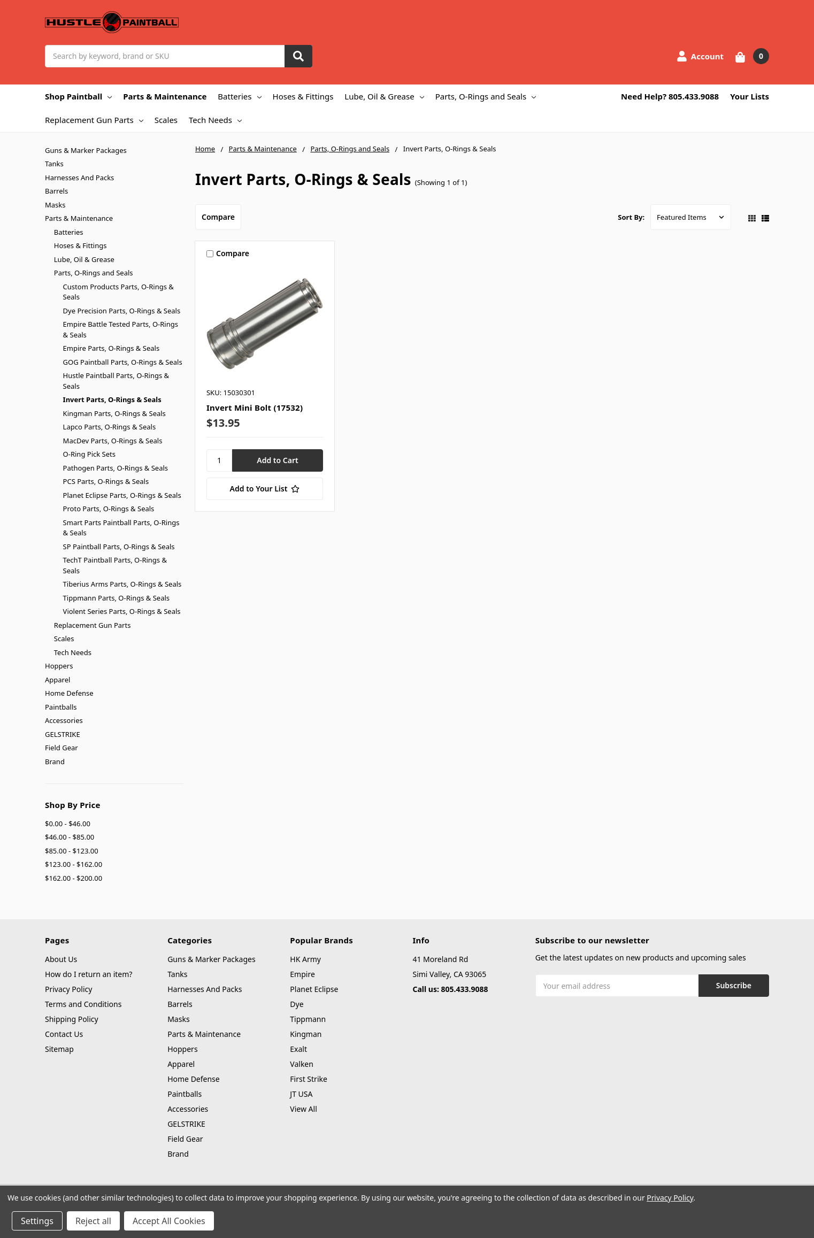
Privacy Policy (68, 989)
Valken (301, 1064)
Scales (166, 119)
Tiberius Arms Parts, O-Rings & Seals (122, 584)
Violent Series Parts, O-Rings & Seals (122, 611)
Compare (218, 217)
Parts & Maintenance (164, 96)
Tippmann (308, 1019)
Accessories (64, 720)
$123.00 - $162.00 (73, 864)
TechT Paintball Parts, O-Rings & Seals (115, 565)
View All (303, 1109)
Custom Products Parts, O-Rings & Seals (118, 292)
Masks (55, 205)
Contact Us (64, 1034)
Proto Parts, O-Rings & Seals (109, 508)
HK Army (305, 959)
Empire (302, 974)
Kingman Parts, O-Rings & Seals (114, 413)
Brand (55, 761)
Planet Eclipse (314, 989)
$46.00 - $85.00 (69, 837)
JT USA (301, 1094)
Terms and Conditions (83, 1004)
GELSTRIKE (62, 734)
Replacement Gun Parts (94, 119)
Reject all (93, 1221)
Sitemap (59, 1049)
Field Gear (61, 747)
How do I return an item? (88, 974)
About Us (61, 959)
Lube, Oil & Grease (384, 96)
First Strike (308, 1079)
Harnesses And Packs (79, 177)
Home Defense (69, 693)
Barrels (56, 191)
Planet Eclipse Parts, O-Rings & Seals (122, 495)
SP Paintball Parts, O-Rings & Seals (119, 546)
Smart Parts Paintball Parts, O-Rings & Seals (121, 528)
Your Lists (749, 96)
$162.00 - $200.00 (73, 878)
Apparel (57, 680)
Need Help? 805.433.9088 (670, 96)
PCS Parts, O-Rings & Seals (106, 481)
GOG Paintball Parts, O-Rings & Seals (122, 362)
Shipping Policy (71, 1019)
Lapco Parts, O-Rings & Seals (109, 427)
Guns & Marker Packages (86, 150)
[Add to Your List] (264, 489)
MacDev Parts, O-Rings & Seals (113, 440)
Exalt (298, 1049)
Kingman (305, 1034)
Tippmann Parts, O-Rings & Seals (116, 598)
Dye (296, 1004)
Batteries (239, 96)
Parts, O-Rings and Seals (485, 96)
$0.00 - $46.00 (67, 823)
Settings (37, 1221)
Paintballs (60, 707)
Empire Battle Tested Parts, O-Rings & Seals (120, 329)
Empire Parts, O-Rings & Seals (111, 348)
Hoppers (59, 666)
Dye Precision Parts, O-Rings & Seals (122, 311)
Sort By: (631, 217)
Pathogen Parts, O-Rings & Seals (115, 468)
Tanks (54, 163)
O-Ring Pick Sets (89, 454)
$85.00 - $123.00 (71, 851)
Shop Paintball (78, 96)
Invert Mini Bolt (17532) (254, 407)
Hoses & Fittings (303, 96)
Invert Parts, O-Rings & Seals (112, 399)
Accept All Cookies (169, 1221)
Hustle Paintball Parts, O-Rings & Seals (116, 381)
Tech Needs (215, 119)
